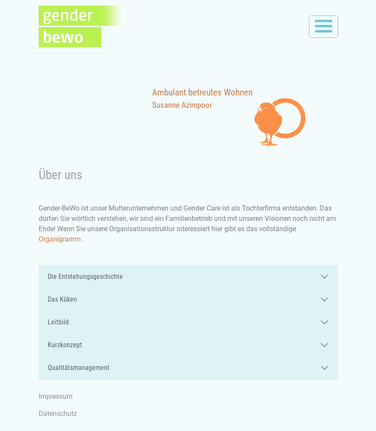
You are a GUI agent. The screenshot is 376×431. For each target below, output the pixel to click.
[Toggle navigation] (323, 26)
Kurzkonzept (65, 345)
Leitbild (58, 322)
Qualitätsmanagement (79, 368)
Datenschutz (58, 414)
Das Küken (62, 299)
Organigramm (61, 239)
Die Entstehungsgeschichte (85, 276)
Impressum (56, 396)
